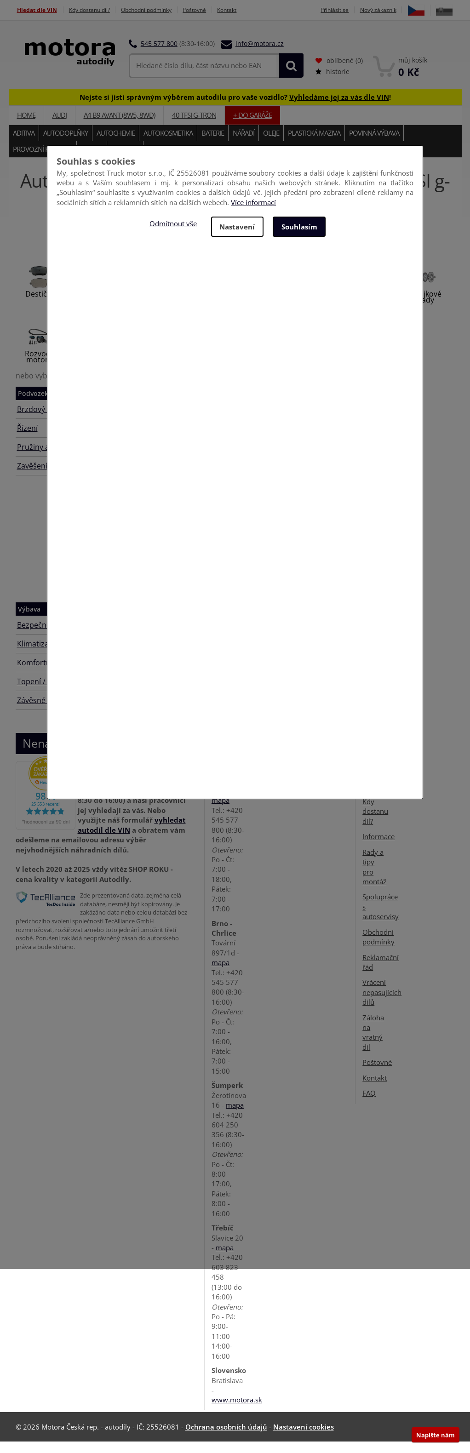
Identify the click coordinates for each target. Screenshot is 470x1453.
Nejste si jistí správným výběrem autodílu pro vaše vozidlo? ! (235, 108)
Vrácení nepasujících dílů (381, 1003)
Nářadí (243, 144)
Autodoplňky (65, 144)
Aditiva (23, 144)
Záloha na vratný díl (373, 1043)
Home (26, 126)
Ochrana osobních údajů (226, 1438)
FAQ (369, 1104)
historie (332, 83)
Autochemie (116, 144)
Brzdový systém (44, 421)
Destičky (39, 305)
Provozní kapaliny (42, 160)
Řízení (27, 440)
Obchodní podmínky (158, 9)
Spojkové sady (425, 308)
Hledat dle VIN (37, 9)
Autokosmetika (168, 144)
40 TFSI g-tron (194, 126)
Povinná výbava (374, 144)
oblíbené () (339, 72)
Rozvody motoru (39, 368)
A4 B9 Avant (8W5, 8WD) (119, 126)
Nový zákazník (398, 9)
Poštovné (212, 9)
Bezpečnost (37, 636)
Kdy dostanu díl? (95, 9)
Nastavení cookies (303, 1438)
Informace (378, 847)
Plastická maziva (314, 144)
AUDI (59, 126)
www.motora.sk (237, 1411)
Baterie (212, 144)
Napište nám (435, 1435)
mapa (220, 811)
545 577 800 (159, 55)
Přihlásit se (351, 9)
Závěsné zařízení (46, 712)
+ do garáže (252, 126)
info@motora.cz (259, 55)
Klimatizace (37, 655)
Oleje (271, 144)
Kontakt (249, 9)
